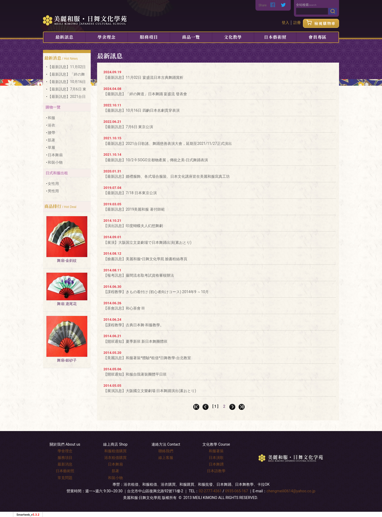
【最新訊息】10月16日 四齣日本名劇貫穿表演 (141, 110)
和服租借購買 (115, 451)
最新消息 (65, 464)
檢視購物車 (321, 23)
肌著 (51, 140)
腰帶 (51, 133)
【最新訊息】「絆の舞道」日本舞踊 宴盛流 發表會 (145, 94)
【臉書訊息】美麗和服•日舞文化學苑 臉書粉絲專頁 (145, 259)
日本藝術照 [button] (275, 37)
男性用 (53, 191)
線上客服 (165, 457)
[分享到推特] (283, 5)
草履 (51, 147)
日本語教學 (216, 471)
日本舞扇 (55, 155)
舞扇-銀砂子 (67, 360)
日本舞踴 (216, 464)
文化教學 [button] (233, 37)
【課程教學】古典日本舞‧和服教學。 (133, 325)
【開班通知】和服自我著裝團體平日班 (135, 374)
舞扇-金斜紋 (67, 260)
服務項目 (149, 37)
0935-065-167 (236, 491)
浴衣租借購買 (115, 457)
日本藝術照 (65, 471)
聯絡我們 (165, 451)
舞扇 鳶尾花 (66, 304)
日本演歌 (216, 457)
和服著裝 (216, 451)
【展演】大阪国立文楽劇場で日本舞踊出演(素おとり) (147, 242)
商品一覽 (191, 37)
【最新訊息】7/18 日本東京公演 (130, 193)
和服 (51, 118)
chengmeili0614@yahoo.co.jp (291, 491)
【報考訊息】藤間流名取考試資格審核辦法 (138, 275)
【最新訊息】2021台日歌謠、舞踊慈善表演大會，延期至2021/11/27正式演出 (167, 143)
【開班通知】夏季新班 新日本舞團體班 (135, 341)
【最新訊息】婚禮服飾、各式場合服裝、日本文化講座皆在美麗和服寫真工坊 (166, 176)
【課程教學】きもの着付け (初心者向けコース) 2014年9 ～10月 (156, 292)
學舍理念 (107, 37)
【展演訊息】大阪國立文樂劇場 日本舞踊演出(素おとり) (149, 391)
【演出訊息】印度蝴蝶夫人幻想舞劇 (133, 226)
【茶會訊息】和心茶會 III (124, 308)
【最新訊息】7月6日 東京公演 (128, 127)
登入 (285, 22)
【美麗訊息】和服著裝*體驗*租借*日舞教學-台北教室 (147, 358)
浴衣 (51, 125)
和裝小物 (55, 162)
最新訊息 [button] (64, 37)
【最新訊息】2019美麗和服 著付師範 (134, 209)
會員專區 (318, 37)
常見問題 (65, 478)
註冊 (297, 22)
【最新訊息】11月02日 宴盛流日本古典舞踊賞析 (143, 77)
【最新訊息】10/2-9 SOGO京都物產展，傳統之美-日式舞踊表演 (155, 160)
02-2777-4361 (210, 491)
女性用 (53, 183)
